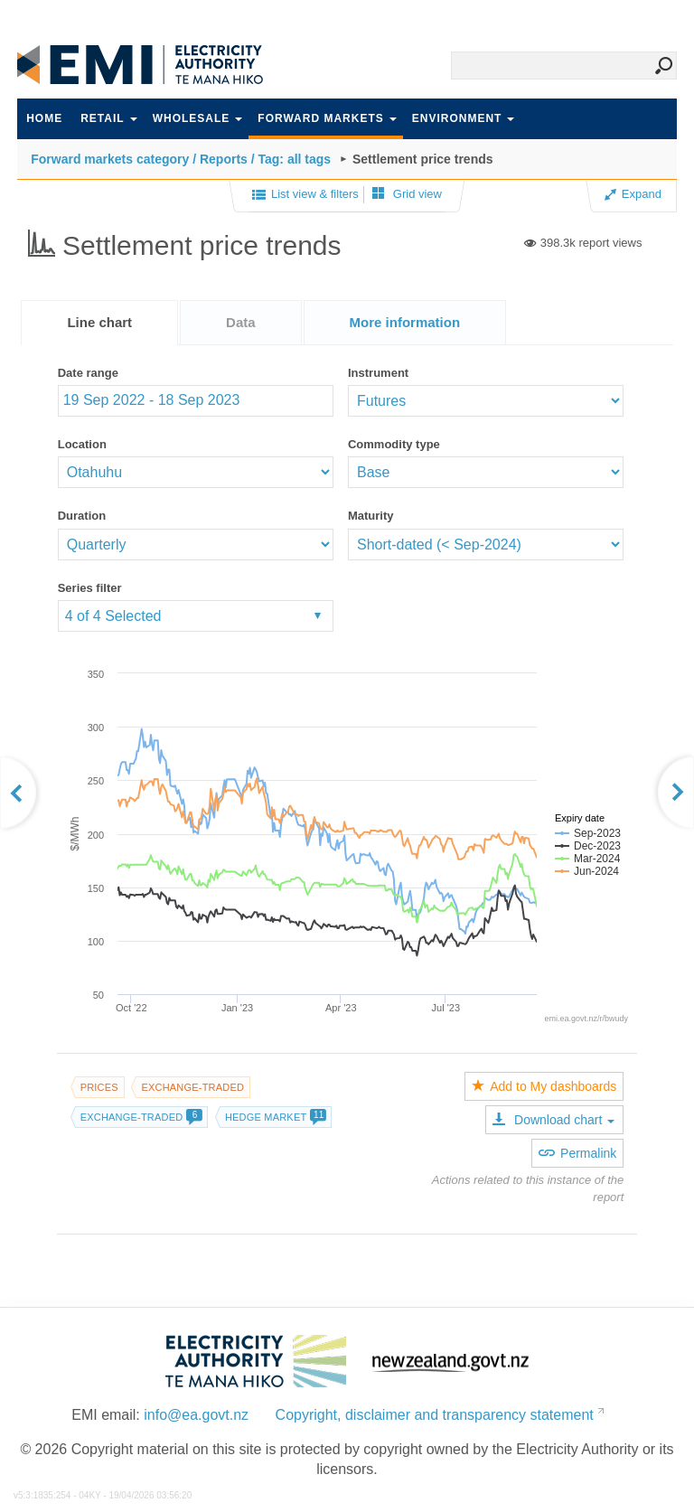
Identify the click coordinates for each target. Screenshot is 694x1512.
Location (82, 444)
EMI (152, 64)
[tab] (99, 322)
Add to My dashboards (544, 1086)
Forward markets (327, 118)
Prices (99, 1087)
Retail (108, 118)
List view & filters (305, 195)
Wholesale (198, 118)
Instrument (378, 373)
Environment (463, 118)
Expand (633, 194)
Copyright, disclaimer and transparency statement (435, 1415)
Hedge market (275, 1117)
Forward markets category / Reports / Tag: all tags (181, 159)
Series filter (90, 588)
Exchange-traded (192, 1087)
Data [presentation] (241, 322)
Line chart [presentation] (99, 322)
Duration (82, 515)
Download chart (553, 1120)
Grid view (407, 194)
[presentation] (405, 322)
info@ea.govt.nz (196, 1415)
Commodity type (394, 444)
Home (44, 118)
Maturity (371, 515)
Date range (88, 373)
